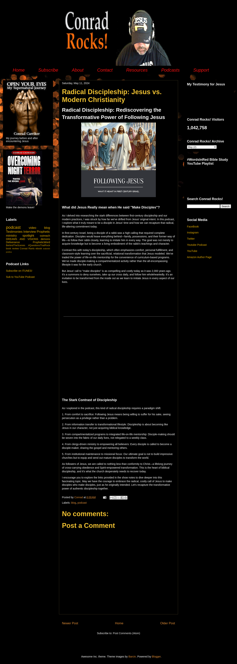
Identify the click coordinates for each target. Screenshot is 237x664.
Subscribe (48, 70)
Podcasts (170, 70)
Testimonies (14, 231)
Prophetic (43, 231)
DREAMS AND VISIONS (22, 239)
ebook (39, 248)
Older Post (167, 623)
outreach (45, 235)
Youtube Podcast (197, 244)
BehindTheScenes (15, 245)
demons (45, 239)
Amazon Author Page (199, 257)
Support (201, 70)
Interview (29, 231)
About (78, 70)
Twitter (191, 238)
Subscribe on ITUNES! (19, 270)
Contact (105, 70)
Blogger (156, 656)
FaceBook (193, 226)
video (32, 228)
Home (19, 70)
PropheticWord (41, 242)
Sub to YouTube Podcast (20, 276)
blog (73, 502)
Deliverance (13, 242)
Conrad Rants (27, 248)
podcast (82, 502)
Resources (137, 70)
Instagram (193, 232)
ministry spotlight (20, 235)
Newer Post (70, 623)
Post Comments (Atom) (126, 633)
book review (12, 248)
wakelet (46, 248)
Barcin (132, 656)
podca (9, 252)
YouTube (192, 250)
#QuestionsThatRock (39, 245)
